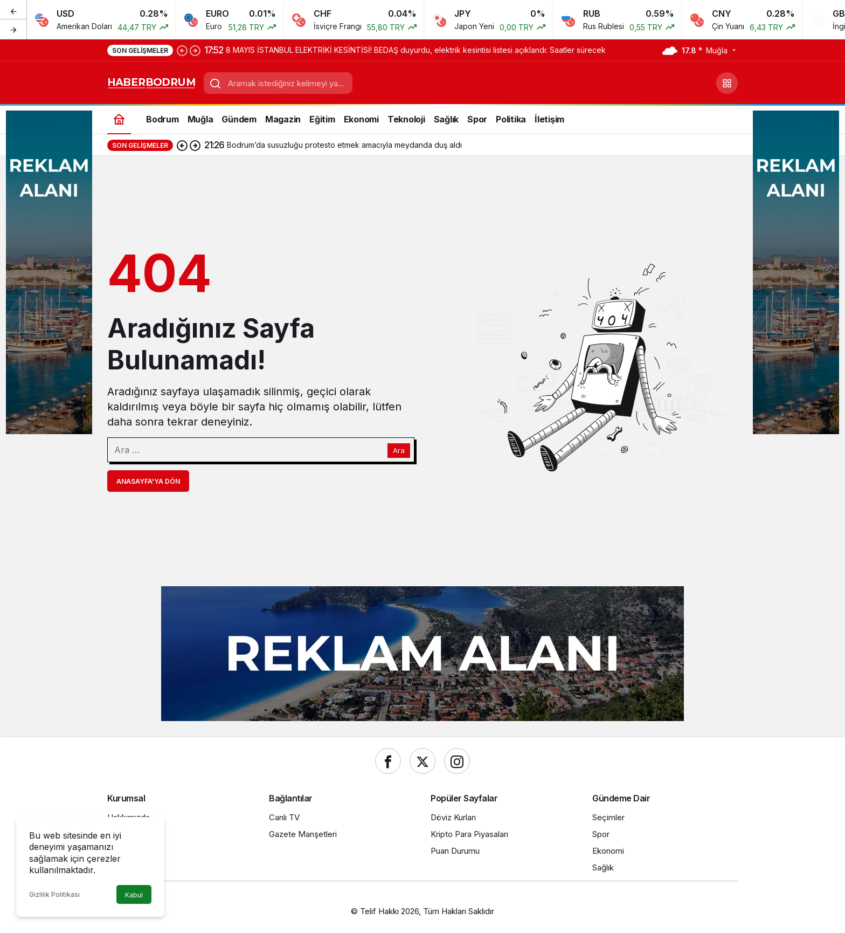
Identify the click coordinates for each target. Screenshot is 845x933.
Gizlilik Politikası (54, 894)
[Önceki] (13, 10)
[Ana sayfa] (119, 118)
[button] (727, 83)
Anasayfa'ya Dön (148, 481)
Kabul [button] (134, 895)
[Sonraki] (13, 29)
